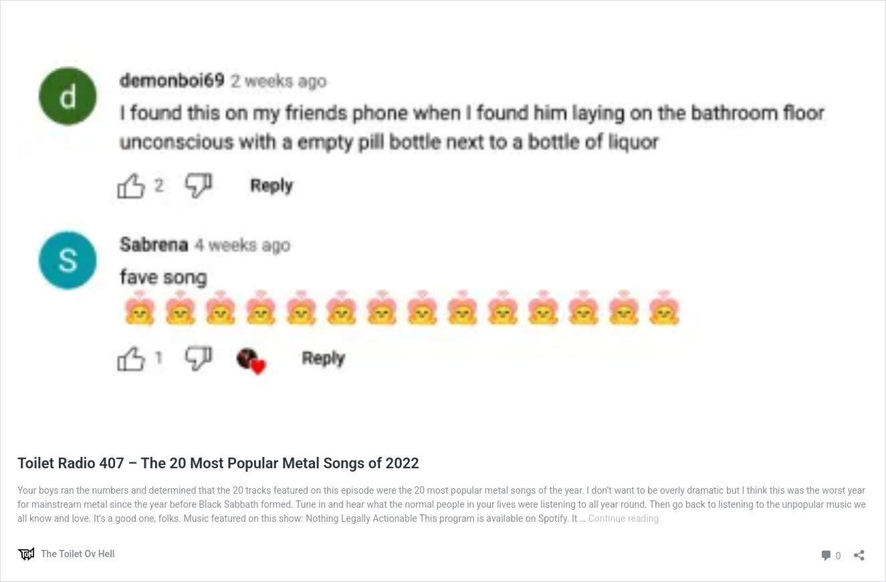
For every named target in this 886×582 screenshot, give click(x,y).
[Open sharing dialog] (859, 551)
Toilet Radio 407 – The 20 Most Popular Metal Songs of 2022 (218, 463)
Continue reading (623, 518)
